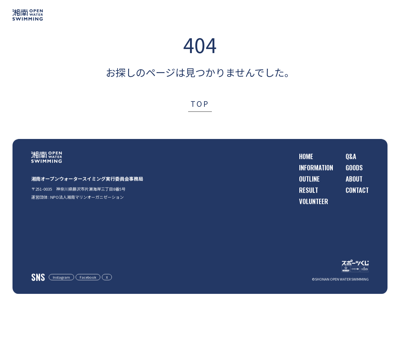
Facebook (98, 303)
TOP (200, 103)
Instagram (64, 303)
